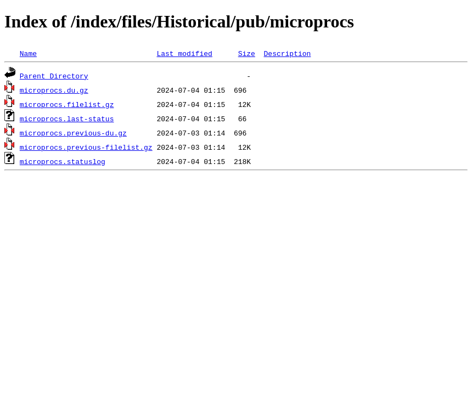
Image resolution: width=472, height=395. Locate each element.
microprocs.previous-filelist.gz (86, 147)
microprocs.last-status (67, 118)
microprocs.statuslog (62, 161)
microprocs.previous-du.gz (73, 133)
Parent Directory (54, 76)
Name (28, 53)
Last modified (184, 53)
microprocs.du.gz (54, 90)
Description (287, 53)
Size (246, 53)
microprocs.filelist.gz (67, 104)
